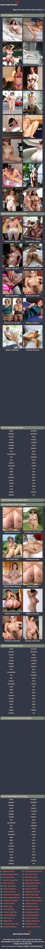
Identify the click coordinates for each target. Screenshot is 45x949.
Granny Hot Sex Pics (10, 880)
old (34, 469)
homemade (11, 454)
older (11, 471)
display (11, 445)
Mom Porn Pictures (32, 880)
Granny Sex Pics (9, 877)
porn (34, 474)
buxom (33, 439)
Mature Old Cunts (32, 895)
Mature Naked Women (12, 897)
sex (33, 483)
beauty (11, 436)
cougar (11, 442)
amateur (34, 431)
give (33, 451)
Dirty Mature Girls (32, 912)
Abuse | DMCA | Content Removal (31, 946)
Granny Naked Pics (33, 921)
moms (33, 466)
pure (33, 477)
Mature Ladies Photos (34, 900)
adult (11, 431)
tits (34, 489)
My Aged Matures (10, 927)
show (34, 486)
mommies (11, 466)
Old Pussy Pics (9, 918)
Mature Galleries (10, 889)
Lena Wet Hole (9, 909)
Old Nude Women (10, 915)
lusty (34, 460)
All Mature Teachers (11, 900)
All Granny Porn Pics (11, 924)
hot (11, 457)
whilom (33, 492)
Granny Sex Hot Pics (33, 927)
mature (11, 463)
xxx (33, 495)
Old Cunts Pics (9, 903)
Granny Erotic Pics (32, 915)
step (11, 489)
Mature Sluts (8, 906)
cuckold (34, 442)
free (11, 451)
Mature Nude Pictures (11, 874)
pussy (11, 480)
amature (11, 434)
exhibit (11, 448)
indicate (34, 457)
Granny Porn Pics (31, 874)
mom (34, 463)
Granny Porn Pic (32, 886)
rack (33, 480)
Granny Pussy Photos (12, 895)
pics (33, 471)
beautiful (34, 434)
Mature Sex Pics (9, 871)
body (34, 436)
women (11, 495)
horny (34, 454)
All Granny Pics (31, 924)
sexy (11, 486)
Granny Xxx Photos (33, 909)
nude (11, 469)
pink (11, 474)
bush (11, 439)
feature (33, 448)
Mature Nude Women (33, 883)
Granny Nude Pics (10, 912)
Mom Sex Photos (10, 886)
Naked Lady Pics (32, 918)
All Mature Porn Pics (33, 892)
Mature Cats (8, 921)
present (11, 477)
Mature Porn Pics (32, 906)
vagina (11, 492)
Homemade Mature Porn (33, 871)
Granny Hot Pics (10, 892)
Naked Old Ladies (31, 877)
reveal (11, 483)
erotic (34, 445)
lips (11, 460)
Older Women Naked (33, 897)
